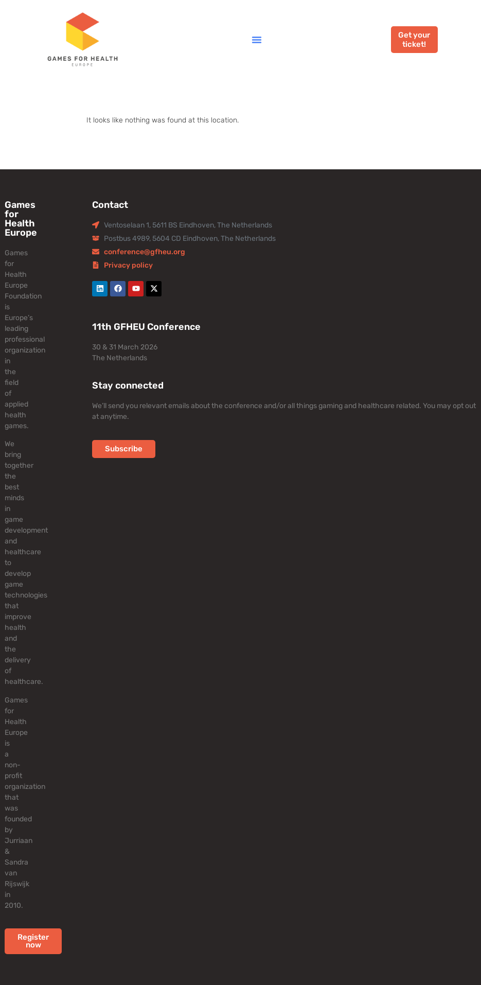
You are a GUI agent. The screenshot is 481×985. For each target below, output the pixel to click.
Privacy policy (128, 265)
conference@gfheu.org (144, 252)
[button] (256, 39)
